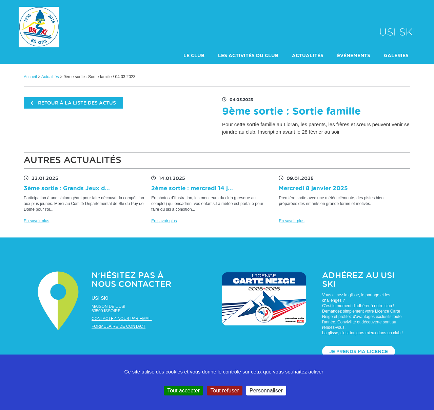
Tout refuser (224, 390)
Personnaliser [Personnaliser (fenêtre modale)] (266, 390)
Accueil (30, 76)
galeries (396, 55)
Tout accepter (183, 390)
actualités (307, 55)
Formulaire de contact (118, 326)
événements (353, 55)
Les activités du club (248, 55)
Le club (193, 55)
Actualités (50, 76)
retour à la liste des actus (73, 103)
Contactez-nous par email (122, 318)
